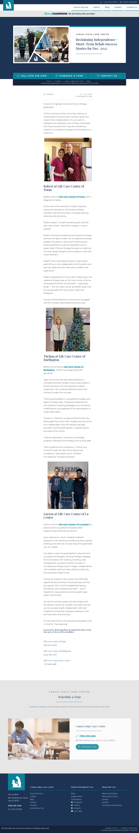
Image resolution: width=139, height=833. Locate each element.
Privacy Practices (129, 828)
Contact (33, 805)
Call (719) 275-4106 (32, 76)
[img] (18, 76)
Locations (58, 81)
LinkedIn (76, 808)
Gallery (96, 7)
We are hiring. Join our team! (69, 13)
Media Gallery (77, 796)
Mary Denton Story (110, 796)
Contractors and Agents (112, 805)
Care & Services (81, 7)
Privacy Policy (111, 828)
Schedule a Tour (69, 76)
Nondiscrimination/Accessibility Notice (119, 830)
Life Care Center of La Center (74, 524)
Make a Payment (128, 2)
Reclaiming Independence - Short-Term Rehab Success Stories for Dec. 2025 (70, 83)
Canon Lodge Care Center (74, 81)
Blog (107, 7)
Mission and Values (109, 794)
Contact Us (132, 7)
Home (49, 81)
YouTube (76, 811)
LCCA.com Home (108, 2)
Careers (118, 7)
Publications (76, 799)
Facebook (76, 802)
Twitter (75, 805)
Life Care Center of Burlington (57, 651)
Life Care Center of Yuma (72, 197)
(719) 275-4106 (88, 741)
